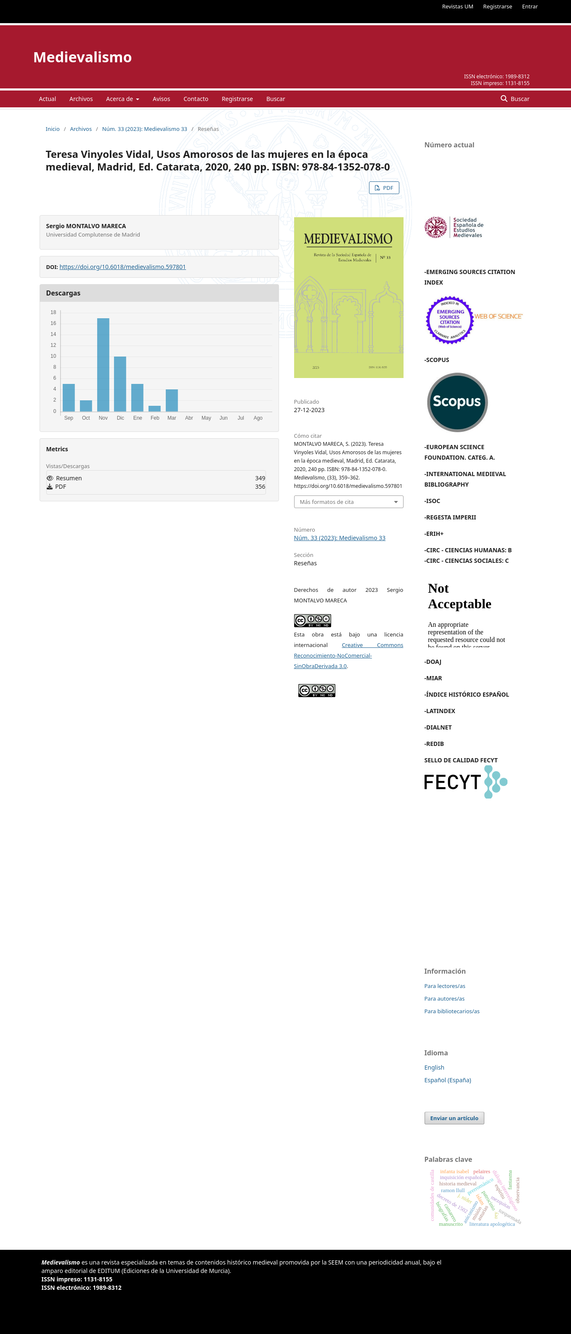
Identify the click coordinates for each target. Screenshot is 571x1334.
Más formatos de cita (327, 502)
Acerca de (120, 99)
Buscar (275, 99)
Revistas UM (457, 6)
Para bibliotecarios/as (452, 1011)
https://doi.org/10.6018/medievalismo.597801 (122, 267)
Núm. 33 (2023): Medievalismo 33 (144, 129)
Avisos (161, 99)
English (435, 1067)
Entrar (530, 6)
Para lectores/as (445, 986)
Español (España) (448, 1080)
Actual (47, 99)
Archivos (81, 99)
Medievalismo (82, 57)
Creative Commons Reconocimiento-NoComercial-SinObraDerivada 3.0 (349, 655)
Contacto (195, 99)
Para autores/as (445, 998)
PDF (387, 188)
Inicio (53, 129)
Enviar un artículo (454, 1118)
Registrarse (497, 6)
